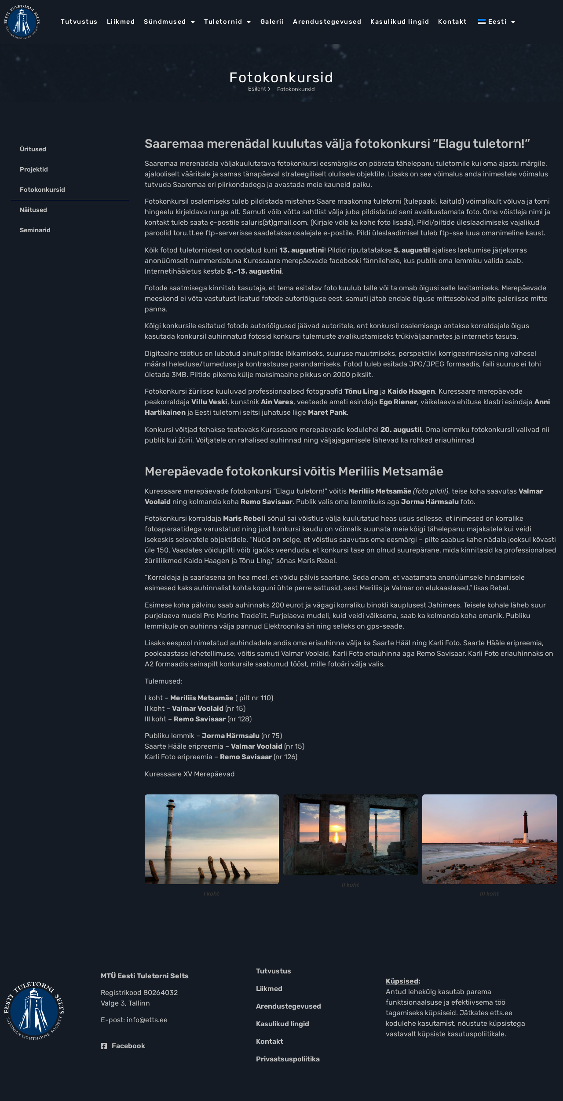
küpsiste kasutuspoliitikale (461, 1034)
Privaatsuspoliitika (288, 1059)
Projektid (34, 169)
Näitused (33, 210)
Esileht (259, 88)
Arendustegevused (327, 22)
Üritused (33, 149)
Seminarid (35, 230)
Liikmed (121, 22)
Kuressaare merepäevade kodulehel (320, 429)
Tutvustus (79, 22)
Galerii (272, 22)
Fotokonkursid (42, 190)
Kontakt (452, 22)
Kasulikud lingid (399, 22)
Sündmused (169, 22)
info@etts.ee (147, 1020)
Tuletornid (228, 22)
